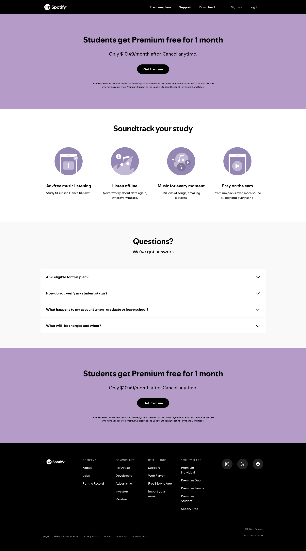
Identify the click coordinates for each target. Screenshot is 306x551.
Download (207, 7)
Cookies (107, 536)
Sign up (236, 7)
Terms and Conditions (192, 87)
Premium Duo (191, 480)
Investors (122, 491)
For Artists (123, 467)
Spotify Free (189, 509)
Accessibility (139, 536)
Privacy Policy (91, 536)
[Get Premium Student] (153, 69)
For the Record (93, 483)
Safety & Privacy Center (66, 536)
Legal (46, 536)
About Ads (122, 536)
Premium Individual (188, 470)
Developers (124, 475)
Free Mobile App (160, 483)
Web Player (156, 475)
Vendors (122, 499)
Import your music (156, 493)
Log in (254, 7)
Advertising (124, 483)
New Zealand (254, 529)
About (87, 467)
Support (185, 7)
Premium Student (187, 498)
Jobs (86, 475)
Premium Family (192, 488)
